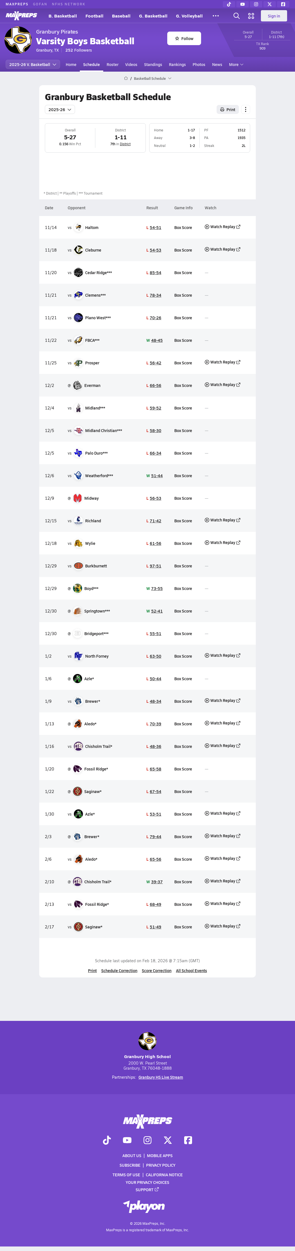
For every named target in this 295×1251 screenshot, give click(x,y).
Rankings (177, 64)
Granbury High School (147, 1046)
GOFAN (40, 4)
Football (94, 15)
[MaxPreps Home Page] (126, 78)
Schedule (91, 64)
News (217, 64)
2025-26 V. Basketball (32, 64)
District (125, 144)
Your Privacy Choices (147, 1182)
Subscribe (130, 1165)
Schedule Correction (119, 970)
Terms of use (126, 1174)
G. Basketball (153, 15)
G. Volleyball (189, 15)
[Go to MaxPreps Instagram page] (147, 1140)
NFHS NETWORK (68, 4)
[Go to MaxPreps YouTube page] (127, 1140)
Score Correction (156, 970)
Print (92, 970)
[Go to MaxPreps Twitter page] (167, 1140)
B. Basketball (63, 15)
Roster (112, 64)
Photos (199, 64)
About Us (131, 1155)
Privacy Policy (160, 1165)
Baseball (121, 15)
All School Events (191, 970)
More (235, 64)
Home (71, 64)
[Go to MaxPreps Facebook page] (188, 1140)
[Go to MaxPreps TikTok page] (106, 1140)
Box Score (183, 227)
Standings (153, 64)
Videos (131, 64)
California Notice (164, 1174)
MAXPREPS (17, 4)
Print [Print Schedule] (227, 109)
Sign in (274, 16)
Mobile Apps (160, 1155)
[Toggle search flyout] (236, 15)
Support (147, 1189)
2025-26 (60, 109)
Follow (184, 38)
